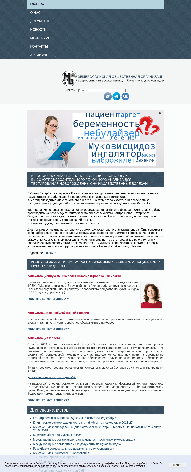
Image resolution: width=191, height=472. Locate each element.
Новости (38, 29)
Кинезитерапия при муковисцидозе (57, 434)
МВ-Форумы (40, 38)
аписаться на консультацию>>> (52, 377)
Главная (37, 4)
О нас (35, 13)
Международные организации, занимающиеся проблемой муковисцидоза (84, 439)
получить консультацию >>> (48, 298)
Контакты (39, 46)
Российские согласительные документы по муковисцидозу (73, 448)
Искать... (71, 90)
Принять (177, 464)
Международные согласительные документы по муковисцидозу (77, 444)
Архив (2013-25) (43, 55)
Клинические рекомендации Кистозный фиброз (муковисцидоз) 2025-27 (83, 422)
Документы (40, 21)
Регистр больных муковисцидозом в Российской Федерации (74, 418)
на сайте (51, 253)
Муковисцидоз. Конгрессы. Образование (61, 453)
